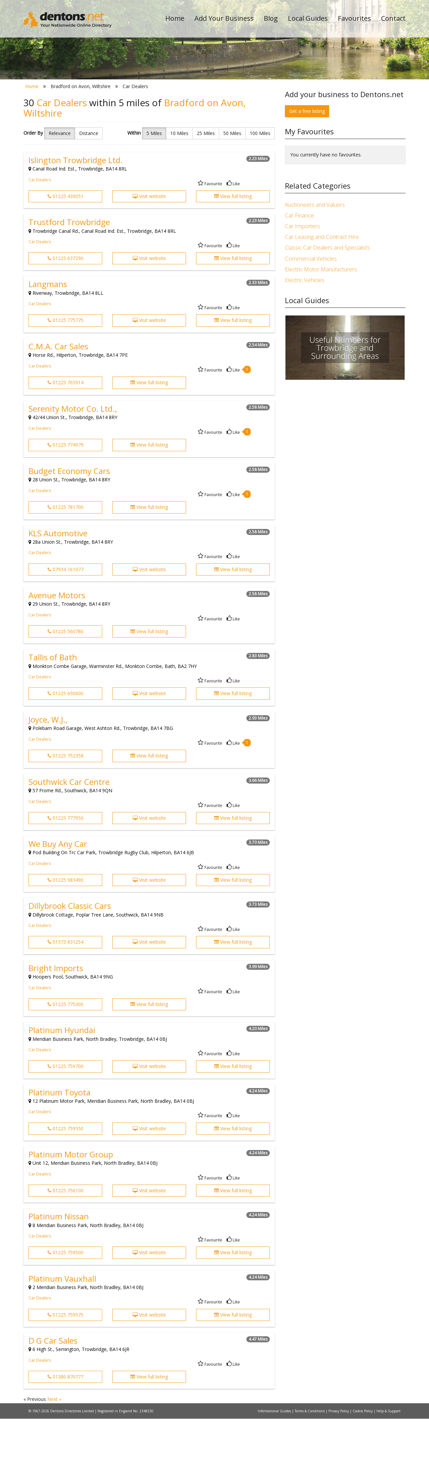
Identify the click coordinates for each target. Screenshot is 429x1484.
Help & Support (388, 1476)
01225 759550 (65, 1194)
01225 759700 (65, 1132)
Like (233, 249)
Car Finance (299, 280)
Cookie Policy (363, 1476)
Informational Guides (275, 1476)
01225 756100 (65, 1256)
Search (359, 108)
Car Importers (302, 291)
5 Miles (154, 198)
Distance (88, 198)
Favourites (354, 18)
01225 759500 (65, 1318)
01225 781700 (65, 572)
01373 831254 (65, 1007)
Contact (393, 18)
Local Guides (308, 18)
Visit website (149, 261)
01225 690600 (65, 759)
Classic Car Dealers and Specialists (327, 313)
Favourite (210, 249)
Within (134, 198)
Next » (54, 1465)
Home (174, 18)
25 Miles (206, 198)
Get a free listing (307, 176)
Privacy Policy (339, 1476)
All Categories (205, 119)
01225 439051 (65, 261)
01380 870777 (65, 1442)
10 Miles (179, 198)
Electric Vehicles (304, 345)
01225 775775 (65, 386)
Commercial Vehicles (311, 324)
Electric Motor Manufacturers (321, 334)
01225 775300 (65, 1069)
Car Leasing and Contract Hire (322, 302)
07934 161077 (65, 634)
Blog (271, 18)
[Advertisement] (345, 505)
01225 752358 (65, 821)
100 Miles (260, 198)
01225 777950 (65, 883)
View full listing (233, 261)
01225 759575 (65, 1380)
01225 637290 (65, 323)
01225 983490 (65, 945)
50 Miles (232, 198)
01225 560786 (65, 696)
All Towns (55, 119)
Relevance (60, 198)
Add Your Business (224, 18)
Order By (33, 198)
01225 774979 (65, 510)
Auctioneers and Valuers (315, 270)
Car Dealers (39, 245)
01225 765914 (65, 448)
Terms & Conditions (310, 1476)
